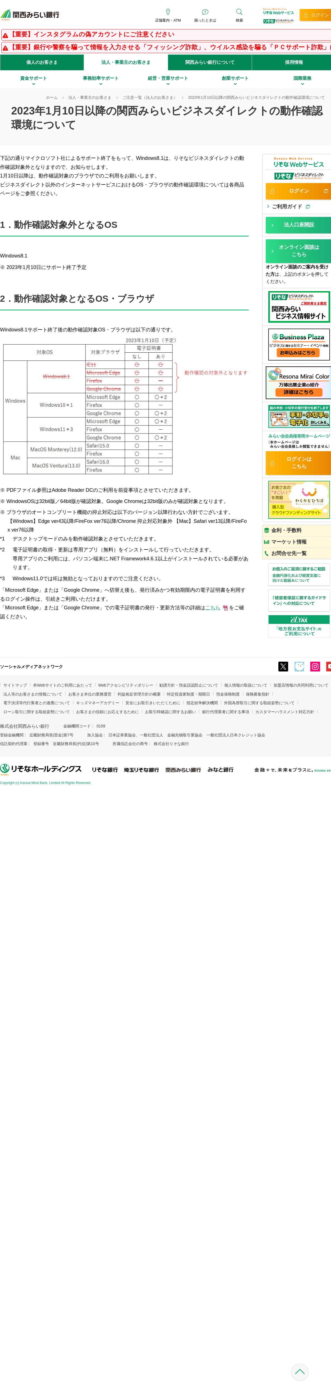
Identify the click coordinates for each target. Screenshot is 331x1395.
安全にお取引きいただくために (152, 703)
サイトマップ (15, 685)
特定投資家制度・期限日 (188, 694)
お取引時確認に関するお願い (170, 712)
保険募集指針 (257, 694)
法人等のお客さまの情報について (32, 694)
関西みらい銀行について (210, 62)
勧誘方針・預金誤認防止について (188, 685)
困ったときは (205, 20)
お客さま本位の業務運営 (89, 694)
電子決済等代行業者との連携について (36, 703)
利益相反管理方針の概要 (139, 694)
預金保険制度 (228, 694)
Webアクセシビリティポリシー (125, 685)
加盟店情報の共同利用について (301, 685)
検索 (239, 20)
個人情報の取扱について (245, 685)
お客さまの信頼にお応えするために (107, 712)
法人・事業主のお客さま (126, 62)
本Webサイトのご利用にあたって (62, 685)
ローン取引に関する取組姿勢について (36, 712)
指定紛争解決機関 (202, 703)
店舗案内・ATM (168, 20)
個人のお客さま (42, 62)
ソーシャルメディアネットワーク (31, 666)
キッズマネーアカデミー (97, 703)
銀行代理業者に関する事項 (225, 712)
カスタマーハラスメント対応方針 (284, 712)
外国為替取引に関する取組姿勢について (259, 703)
